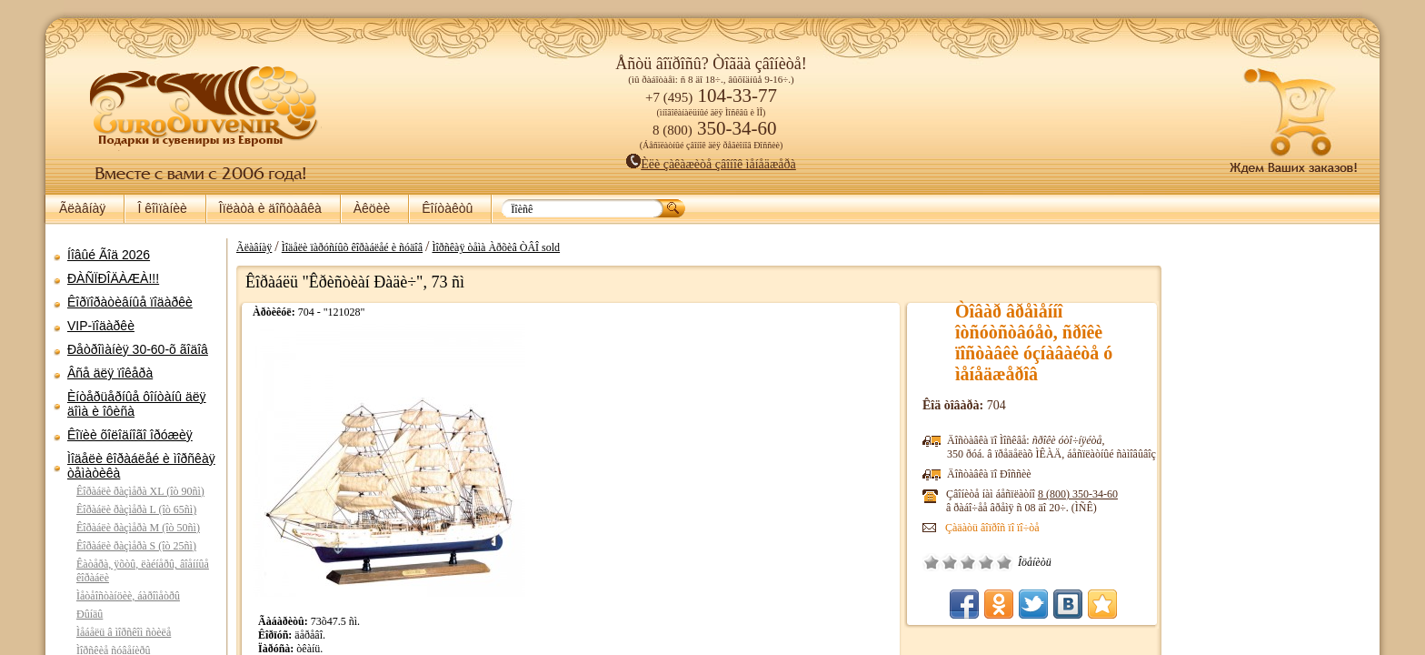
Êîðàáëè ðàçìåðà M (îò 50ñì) (138, 527)
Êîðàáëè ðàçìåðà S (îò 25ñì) (136, 545)
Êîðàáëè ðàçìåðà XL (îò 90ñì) (140, 491)
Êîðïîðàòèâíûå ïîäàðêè (130, 302)
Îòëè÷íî (1004, 562)
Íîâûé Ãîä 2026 (108, 254)
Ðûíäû (89, 614)
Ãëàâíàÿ (82, 208)
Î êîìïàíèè (161, 208)
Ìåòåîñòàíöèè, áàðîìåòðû (128, 596)
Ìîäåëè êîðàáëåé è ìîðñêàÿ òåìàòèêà (141, 465)
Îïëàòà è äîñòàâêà (270, 208)
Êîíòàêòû (447, 208)
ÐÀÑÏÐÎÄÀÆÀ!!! (113, 278)
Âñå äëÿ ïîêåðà (110, 373)
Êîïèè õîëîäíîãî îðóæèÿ (130, 435)
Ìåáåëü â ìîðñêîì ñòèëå (123, 632)
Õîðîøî (986, 562)
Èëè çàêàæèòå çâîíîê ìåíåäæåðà (711, 164)
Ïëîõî (950, 562)
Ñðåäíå (968, 562)
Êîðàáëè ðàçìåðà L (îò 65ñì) (136, 509)
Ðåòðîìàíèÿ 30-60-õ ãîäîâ (137, 349)
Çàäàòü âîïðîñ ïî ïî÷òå (992, 527)
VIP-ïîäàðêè (101, 325)
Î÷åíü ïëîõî (931, 562)
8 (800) (1078, 494)
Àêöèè (372, 208)
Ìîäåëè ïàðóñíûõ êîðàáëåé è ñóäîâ (352, 247)
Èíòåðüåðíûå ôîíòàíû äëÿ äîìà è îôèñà (136, 403)
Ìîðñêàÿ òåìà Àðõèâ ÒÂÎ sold (496, 247)
